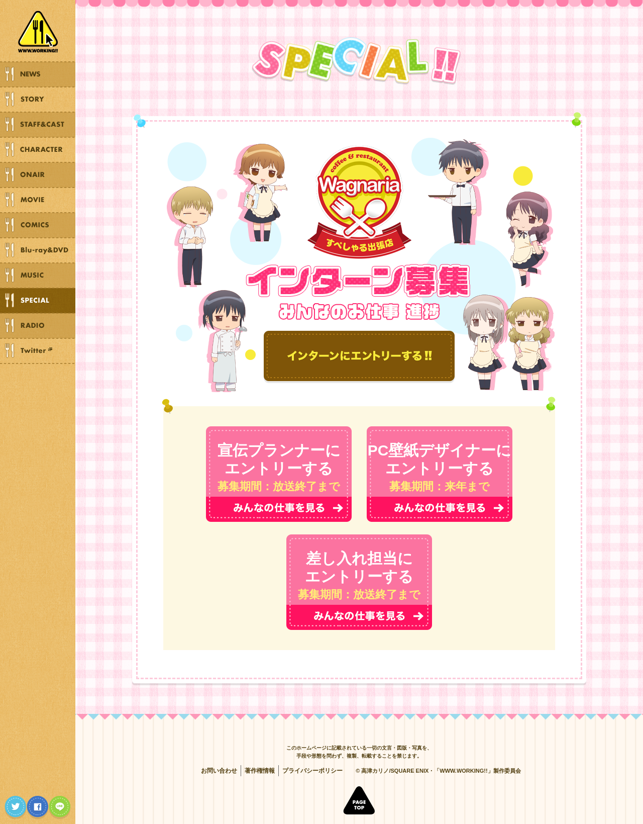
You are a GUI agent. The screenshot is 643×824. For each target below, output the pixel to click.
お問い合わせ (219, 770)
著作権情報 (260, 770)
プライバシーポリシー (312, 770)
